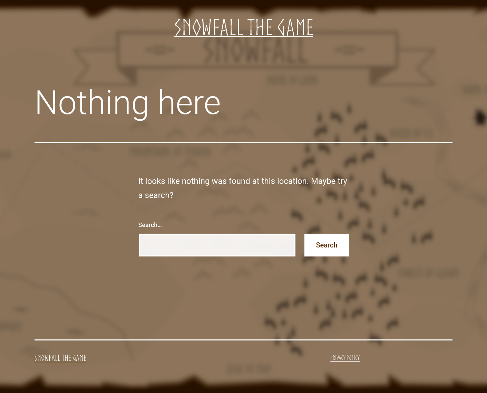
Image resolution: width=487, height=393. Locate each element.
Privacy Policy (345, 358)
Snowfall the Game (243, 27)
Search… (150, 224)
